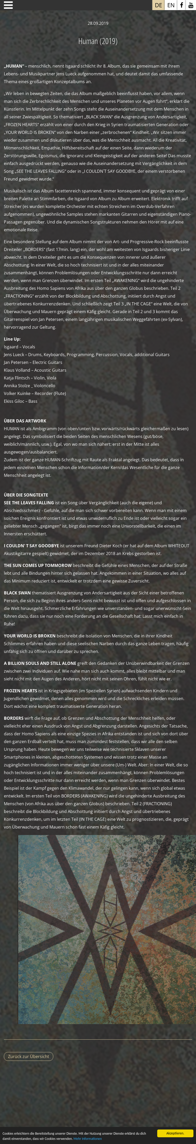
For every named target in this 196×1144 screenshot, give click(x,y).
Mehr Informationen (90, 1141)
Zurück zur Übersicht (28, 1056)
